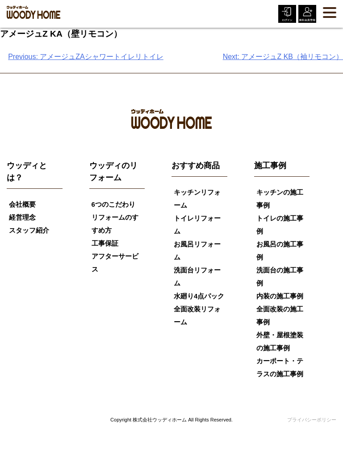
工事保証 (105, 243)
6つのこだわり (113, 204)
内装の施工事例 (279, 296)
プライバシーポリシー (311, 419)
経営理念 (22, 217)
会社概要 (22, 204)
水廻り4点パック (199, 296)
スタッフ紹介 (29, 230)
